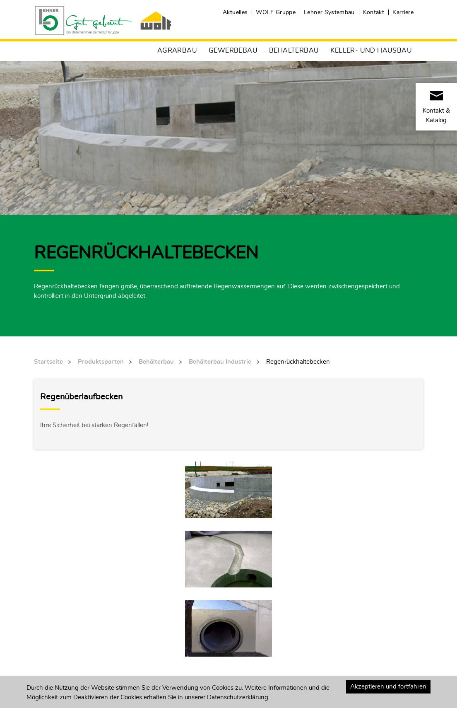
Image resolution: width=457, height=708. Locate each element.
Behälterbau (294, 50)
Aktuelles (235, 12)
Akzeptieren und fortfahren (388, 687)
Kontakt (373, 12)
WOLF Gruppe (276, 12)
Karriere (403, 12)
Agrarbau (177, 50)
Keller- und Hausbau (371, 50)
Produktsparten (101, 362)
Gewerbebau (233, 50)
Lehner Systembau (329, 12)
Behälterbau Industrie (220, 362)
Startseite (48, 362)
